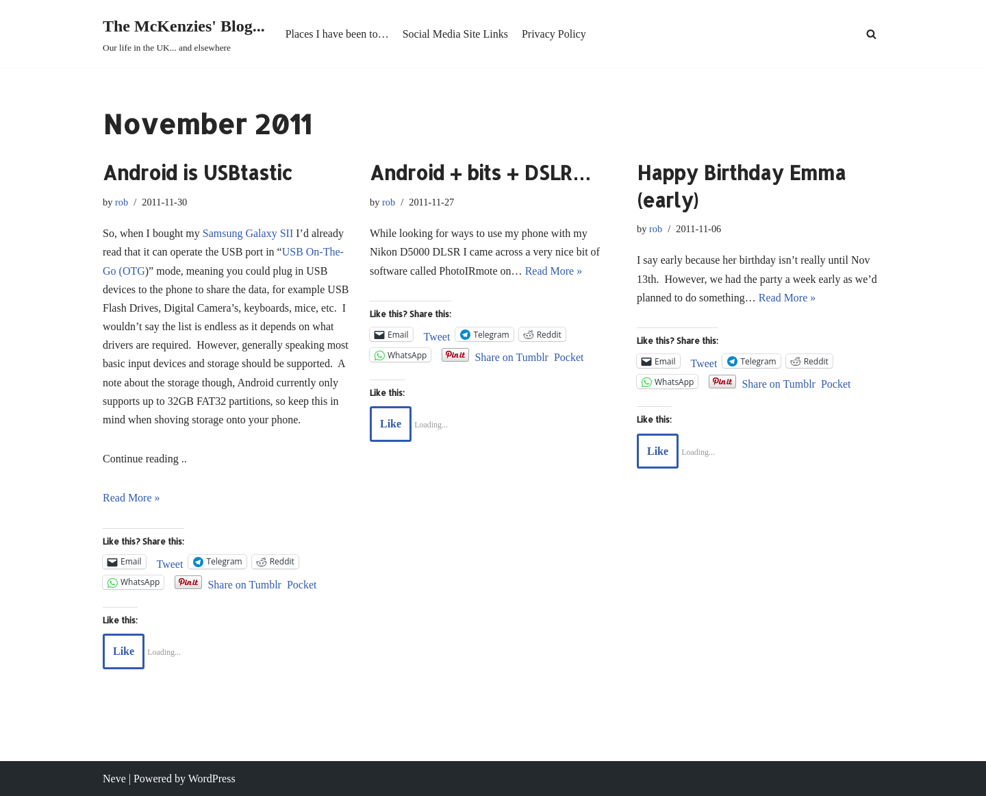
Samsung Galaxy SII (248, 233)
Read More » (131, 497)
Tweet (170, 562)
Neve (114, 778)
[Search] (871, 34)
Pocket (302, 584)
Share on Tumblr (244, 583)
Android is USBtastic (197, 172)
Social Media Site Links (455, 34)
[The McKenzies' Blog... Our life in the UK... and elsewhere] (184, 33)
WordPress (212, 778)
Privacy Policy (554, 34)
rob (121, 202)
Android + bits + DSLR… (481, 172)
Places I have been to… (337, 34)
